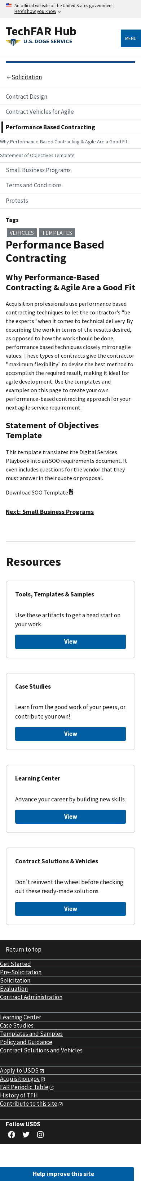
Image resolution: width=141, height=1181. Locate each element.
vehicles (22, 232)
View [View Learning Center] (70, 816)
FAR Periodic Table (24, 1087)
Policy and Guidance (26, 1042)
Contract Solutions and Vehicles (41, 1050)
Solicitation (15, 980)
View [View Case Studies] (70, 734)
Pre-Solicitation (20, 972)
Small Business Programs (38, 170)
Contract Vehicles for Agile (40, 112)
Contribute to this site (28, 1104)
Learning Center (20, 1017)
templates (57, 232)
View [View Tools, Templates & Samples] (70, 641)
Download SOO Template (40, 492)
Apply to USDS (19, 1070)
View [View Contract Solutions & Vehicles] (70, 909)
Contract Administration (31, 997)
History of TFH (19, 1095)
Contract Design (26, 96)
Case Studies (17, 1025)
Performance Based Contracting (50, 127)
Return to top (23, 949)
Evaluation (14, 989)
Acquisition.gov (20, 1079)
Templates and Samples (31, 1034)
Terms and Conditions (34, 185)
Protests (17, 201)
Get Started (15, 964)
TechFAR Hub (41, 31)
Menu (131, 38)
